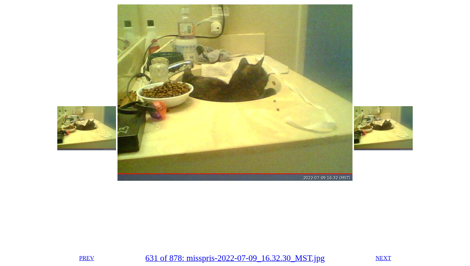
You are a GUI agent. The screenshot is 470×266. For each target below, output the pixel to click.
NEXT (383, 258)
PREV (86, 258)
